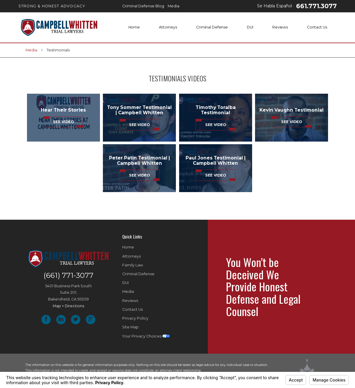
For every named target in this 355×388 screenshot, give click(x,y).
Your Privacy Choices (146, 336)
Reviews (130, 300)
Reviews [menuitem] (280, 27)
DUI (125, 282)
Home (128, 247)
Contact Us (132, 309)
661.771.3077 (316, 6)
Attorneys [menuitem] (168, 27)
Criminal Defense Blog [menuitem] (143, 6)
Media (31, 50)
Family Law (132, 265)
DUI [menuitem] (250, 27)
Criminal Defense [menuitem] (212, 27)
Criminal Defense (138, 274)
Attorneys (131, 256)
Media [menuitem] (173, 6)
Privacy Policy (135, 318)
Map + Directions (68, 306)
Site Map (130, 327)
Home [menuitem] (134, 27)
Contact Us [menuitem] (317, 27)
